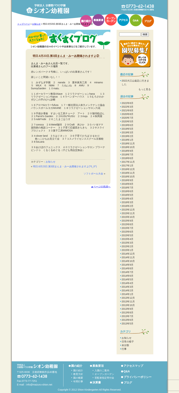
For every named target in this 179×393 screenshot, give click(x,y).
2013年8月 (127, 312)
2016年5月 (127, 195)
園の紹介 (86, 21)
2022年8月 (127, 103)
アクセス (123, 20)
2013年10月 (128, 305)
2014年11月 (128, 257)
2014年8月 (127, 268)
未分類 (125, 345)
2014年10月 (128, 261)
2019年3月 (127, 132)
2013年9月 (127, 308)
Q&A (136, 20)
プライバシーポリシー (138, 377)
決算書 (96, 382)
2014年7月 (127, 272)
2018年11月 (128, 143)
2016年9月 (127, 180)
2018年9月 (127, 150)
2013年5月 (127, 323)
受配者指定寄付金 (104, 377)
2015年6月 (127, 231)
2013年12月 (128, 297)
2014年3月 (127, 286)
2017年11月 (128, 161)
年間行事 (78, 381)
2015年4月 (127, 239)
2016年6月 (127, 191)
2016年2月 (127, 206)
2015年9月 (127, 220)
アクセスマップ (133, 365)
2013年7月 (127, 316)
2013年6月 (127, 319)
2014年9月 (127, 264)
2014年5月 (127, 279)
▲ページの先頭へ (100, 186)
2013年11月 (128, 301)
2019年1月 (127, 139)
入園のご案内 (102, 370)
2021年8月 (127, 110)
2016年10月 (128, 176)
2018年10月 (128, 147)
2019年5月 (127, 128)
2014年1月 (127, 294)
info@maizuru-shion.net (39, 384)
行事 (124, 349)
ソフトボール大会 (93, 173)
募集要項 (98, 20)
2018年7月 (127, 154)
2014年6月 (127, 275)
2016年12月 (128, 169)
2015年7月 (127, 228)
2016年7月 (127, 187)
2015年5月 (127, 235)
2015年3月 (127, 242)
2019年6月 (127, 125)
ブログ (148, 21)
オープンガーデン (111, 19)
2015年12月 (128, 209)
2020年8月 (127, 114)
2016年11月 (128, 172)
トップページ (23, 24)
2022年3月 (127, 106)
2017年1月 (127, 165)
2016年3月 (127, 202)
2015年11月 (128, 213)
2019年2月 (127, 136)
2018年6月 (127, 158)
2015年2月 (127, 246)
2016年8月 (127, 184)
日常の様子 (128, 341)
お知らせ (36, 24)
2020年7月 (127, 117)
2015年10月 (128, 217)
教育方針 (78, 374)
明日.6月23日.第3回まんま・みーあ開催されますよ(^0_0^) (65, 166)
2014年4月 (127, 283)
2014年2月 (127, 290)
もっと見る (144, 89)
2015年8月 (127, 224)
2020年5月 (127, 121)
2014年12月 (128, 253)
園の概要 (78, 377)
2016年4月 (127, 198)
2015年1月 (127, 250)
